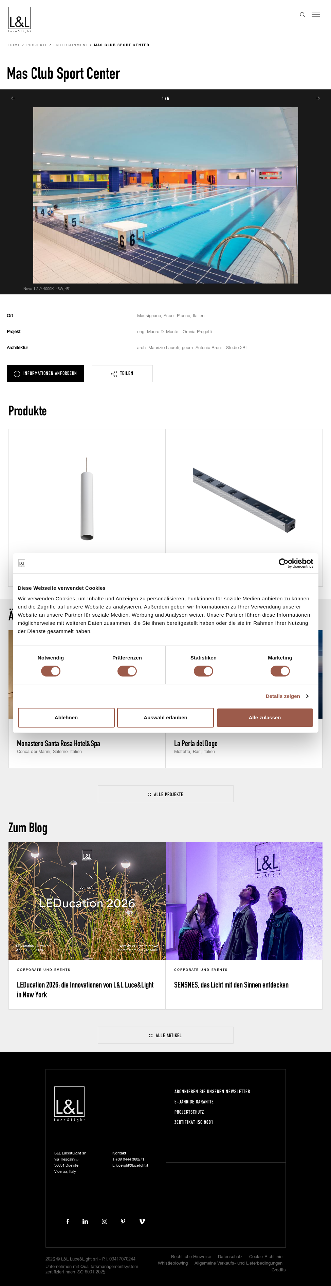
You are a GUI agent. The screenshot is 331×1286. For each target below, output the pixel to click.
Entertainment (71, 45)
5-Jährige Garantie (194, 1101)
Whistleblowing (173, 1263)
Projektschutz (189, 1111)
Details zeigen (283, 696)
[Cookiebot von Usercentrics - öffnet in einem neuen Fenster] (283, 563)
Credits (279, 1270)
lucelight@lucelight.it (132, 1165)
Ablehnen (66, 717)
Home (14, 45)
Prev (13, 98)
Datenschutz (230, 1257)
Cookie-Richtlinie (265, 1257)
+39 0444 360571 (129, 1159)
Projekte (37, 45)
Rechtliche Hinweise (191, 1257)
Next (318, 98)
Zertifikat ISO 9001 (194, 1122)
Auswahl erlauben (165, 717)
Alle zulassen (265, 717)
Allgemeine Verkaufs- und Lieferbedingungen (238, 1263)
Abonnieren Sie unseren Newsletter (212, 1091)
